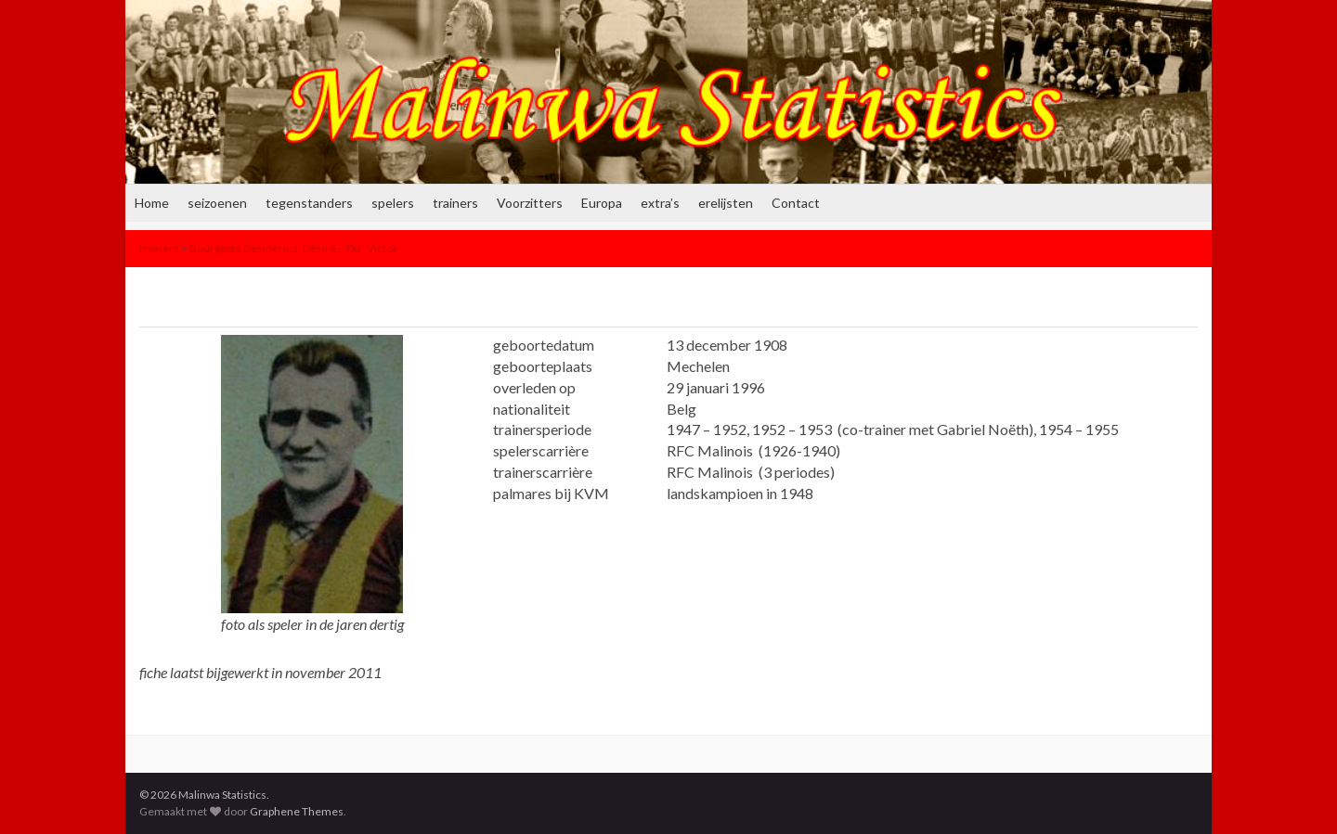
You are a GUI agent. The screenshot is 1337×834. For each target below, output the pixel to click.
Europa (601, 203)
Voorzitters (530, 203)
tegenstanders (309, 203)
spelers (392, 203)
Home (152, 203)
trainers (455, 203)
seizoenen (217, 203)
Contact (796, 203)
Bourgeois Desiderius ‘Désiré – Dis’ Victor (293, 248)
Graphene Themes (297, 811)
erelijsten (725, 203)
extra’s (660, 203)
